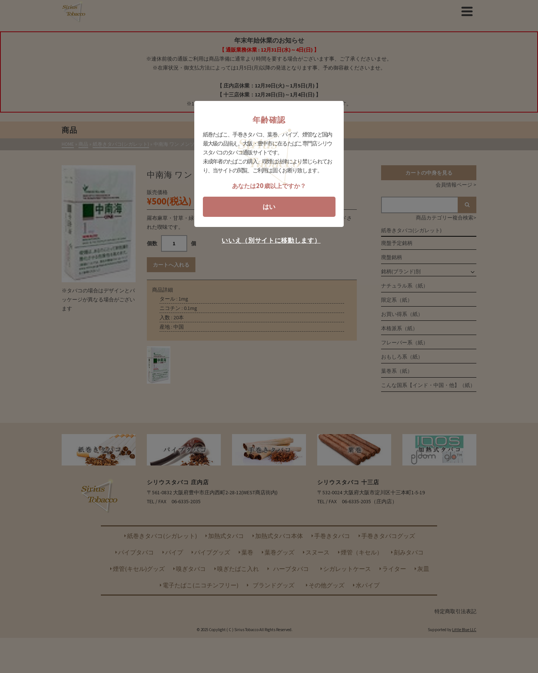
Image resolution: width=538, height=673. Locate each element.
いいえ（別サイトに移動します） (271, 241)
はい (269, 207)
